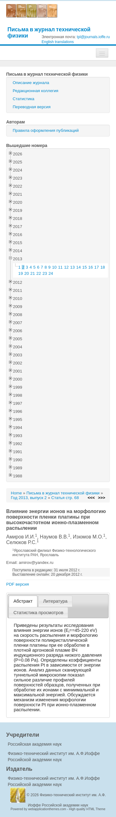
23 (44, 273)
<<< (91, 497)
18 (102, 267)
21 (32, 273)
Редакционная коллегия (35, 90)
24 (51, 273)
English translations (58, 42)
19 (20, 273)
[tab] (23, 601)
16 (90, 267)
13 (72, 267)
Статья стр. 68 (65, 497)
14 (78, 267)
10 (54, 267)
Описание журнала (31, 82)
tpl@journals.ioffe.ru (93, 37)
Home (16, 493)
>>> (101, 497)
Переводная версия (31, 107)
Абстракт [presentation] (23, 601)
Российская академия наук (35, 744)
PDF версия (17, 584)
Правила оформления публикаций (46, 130)
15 (84, 267)
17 (96, 267)
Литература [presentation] (55, 601)
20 (26, 273)
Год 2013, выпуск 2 (29, 497)
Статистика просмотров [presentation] (38, 612)
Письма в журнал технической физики (49, 32)
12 (66, 267)
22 (39, 273)
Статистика (23, 98)
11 (60, 267)
